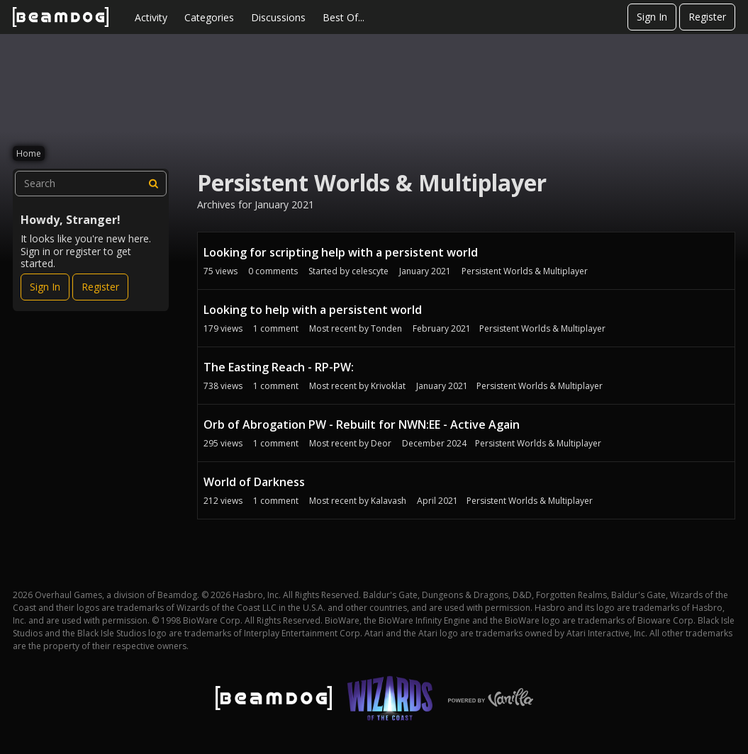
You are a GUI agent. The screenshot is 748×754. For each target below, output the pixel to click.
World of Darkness (254, 482)
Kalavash (388, 501)
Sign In (652, 16)
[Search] (154, 183)
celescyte (370, 271)
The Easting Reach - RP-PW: (278, 367)
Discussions (278, 17)
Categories (209, 17)
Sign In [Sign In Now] (45, 286)
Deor (381, 443)
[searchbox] (91, 183)
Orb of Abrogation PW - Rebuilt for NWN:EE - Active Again (361, 424)
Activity (151, 17)
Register (707, 16)
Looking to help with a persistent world (312, 309)
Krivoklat (388, 386)
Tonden (386, 328)
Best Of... (343, 17)
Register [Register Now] (100, 286)
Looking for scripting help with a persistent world (340, 252)
